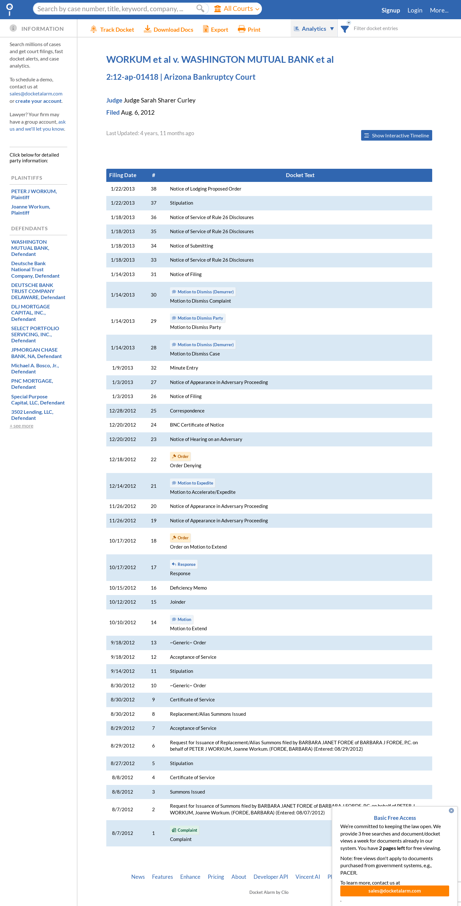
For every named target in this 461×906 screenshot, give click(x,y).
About (238, 877)
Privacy (376, 877)
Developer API (271, 877)
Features (162, 877)
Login (415, 10)
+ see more (21, 425)
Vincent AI (307, 877)
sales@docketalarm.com (36, 93)
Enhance (190, 877)
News (138, 877)
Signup (391, 10)
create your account (38, 101)
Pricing (216, 877)
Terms (399, 877)
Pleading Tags (344, 877)
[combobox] (344, 28)
